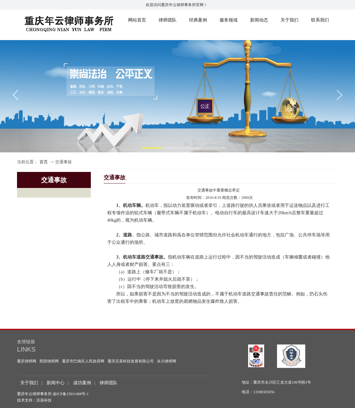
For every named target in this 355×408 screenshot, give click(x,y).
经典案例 (198, 20)
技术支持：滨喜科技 (34, 400)
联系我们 (320, 20)
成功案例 (82, 382)
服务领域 (229, 20)
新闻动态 (259, 20)
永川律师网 (166, 361)
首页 (43, 161)
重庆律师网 (26, 361)
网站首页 (137, 20)
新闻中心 (56, 382)
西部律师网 (49, 361)
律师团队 (168, 20)
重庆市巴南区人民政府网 (83, 361)
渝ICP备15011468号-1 (71, 394)
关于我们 (290, 20)
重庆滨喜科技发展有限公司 (131, 361)
